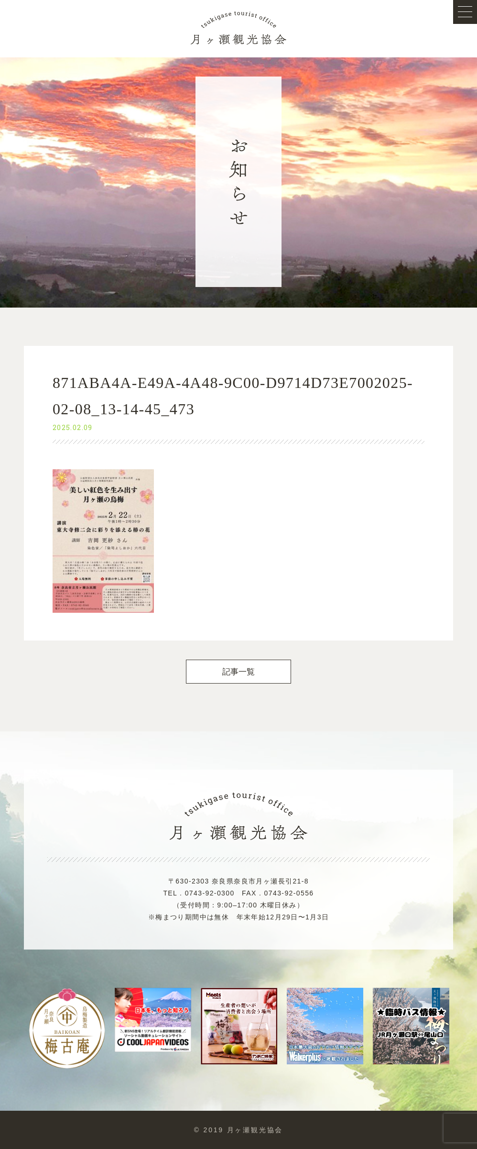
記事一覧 (238, 671)
